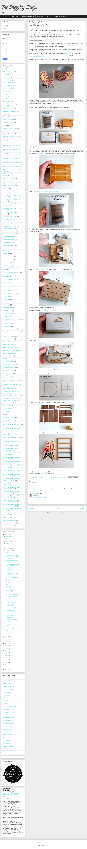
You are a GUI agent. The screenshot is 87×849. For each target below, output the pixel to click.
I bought (38, 191)
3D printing (6, 74)
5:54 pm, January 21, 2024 (39, 497)
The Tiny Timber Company (41, 269)
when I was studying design (67, 45)
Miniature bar (6, 305)
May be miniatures (8, 296)
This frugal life (7, 406)
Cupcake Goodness (8, 134)
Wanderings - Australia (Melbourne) (12, 428)
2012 (6, 655)
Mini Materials (50, 310)
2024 (6, 534)
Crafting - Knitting (8, 131)
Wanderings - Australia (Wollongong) (13, 441)
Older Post (81, 508)
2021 (6, 634)
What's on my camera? (9, 523)
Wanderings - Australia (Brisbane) (12, 424)
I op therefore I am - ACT (9, 695)
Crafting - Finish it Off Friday (10, 128)
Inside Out (5, 700)
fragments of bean (8, 689)
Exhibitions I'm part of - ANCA (11, 234)
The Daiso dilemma (11, 622)
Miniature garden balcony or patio (12, 319)
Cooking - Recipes (8, 117)
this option (46, 32)
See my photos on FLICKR (62, 16)
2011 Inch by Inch (8, 71)
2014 (6, 650)
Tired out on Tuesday (11, 596)
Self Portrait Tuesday (8, 370)
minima (5, 715)
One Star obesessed (8, 356)
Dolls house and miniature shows (12, 166)
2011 (6, 657)
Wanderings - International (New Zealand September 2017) (11, 505)
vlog (4, 414)
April (7, 543)
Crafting (55, 477)
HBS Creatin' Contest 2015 (10, 248)
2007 (6, 667)
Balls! (7, 584)
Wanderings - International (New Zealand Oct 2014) (11, 496)
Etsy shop (5, 188)
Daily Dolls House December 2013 (12, 136)
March (8, 546)
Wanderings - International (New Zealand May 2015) (11, 483)
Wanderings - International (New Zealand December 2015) (11, 466)
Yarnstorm (5, 752)
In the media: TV (7, 262)
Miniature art (6, 302)
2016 (6, 645)
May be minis (6, 299)
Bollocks (5, 91)
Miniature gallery (7, 316)
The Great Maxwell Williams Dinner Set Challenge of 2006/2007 (12, 399)
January (8, 550)
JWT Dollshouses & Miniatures (51, 191)
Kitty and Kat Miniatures (9, 706)
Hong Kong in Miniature (9, 251)
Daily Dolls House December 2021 (12, 162)
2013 (6, 653)
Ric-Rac (5, 737)
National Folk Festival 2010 (10, 347)
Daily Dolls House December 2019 (12, 154)
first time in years (67, 53)
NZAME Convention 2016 (10, 353)
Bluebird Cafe (7, 88)
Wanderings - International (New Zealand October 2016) (11, 500)
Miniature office (7, 326)
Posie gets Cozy (7, 732)
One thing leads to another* (11, 591)
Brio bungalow (7, 94)
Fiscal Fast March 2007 (9, 242)
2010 (6, 660)
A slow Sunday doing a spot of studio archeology (12, 604)
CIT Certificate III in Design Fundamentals (10, 104)
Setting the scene (8, 373)
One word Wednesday (12, 577)
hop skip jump (6, 692)
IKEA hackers (6, 698)
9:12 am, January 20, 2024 (39, 490)
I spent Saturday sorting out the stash (12, 565)
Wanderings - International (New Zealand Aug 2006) (11, 462)
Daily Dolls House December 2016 (12, 145)
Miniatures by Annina (8, 712)
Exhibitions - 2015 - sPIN (10, 216)
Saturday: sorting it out (12, 608)
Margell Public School (9, 293)
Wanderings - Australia (9, 417)
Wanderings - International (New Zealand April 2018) (11, 457)
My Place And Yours (8, 342)
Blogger (46, 845)
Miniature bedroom (8, 307)
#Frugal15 (6, 68)
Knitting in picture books (9, 279)
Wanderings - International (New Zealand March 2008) (11, 479)
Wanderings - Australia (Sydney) (12, 437)
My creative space (8, 339)
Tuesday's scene (72, 39)
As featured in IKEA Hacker (10, 85)
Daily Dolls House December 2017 (12, 149)
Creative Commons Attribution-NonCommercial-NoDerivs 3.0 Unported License (11, 794)
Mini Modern (6, 709)
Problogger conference (9, 367)
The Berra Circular (8, 746)
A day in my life (7, 77)
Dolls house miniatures (9, 178)
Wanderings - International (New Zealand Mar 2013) (11, 475)
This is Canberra (7, 408)
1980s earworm (45, 473)
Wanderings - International (10, 445)
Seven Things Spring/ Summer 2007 (13, 376)
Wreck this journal (8, 525)
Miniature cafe (7, 310)
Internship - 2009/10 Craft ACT (11, 272)
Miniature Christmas (8, 313)
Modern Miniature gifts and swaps (12, 332)
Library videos (7, 282)
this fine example (35, 32)
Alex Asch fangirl (7, 80)
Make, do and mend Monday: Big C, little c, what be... (12, 556)
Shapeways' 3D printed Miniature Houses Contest (12, 385)
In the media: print (8, 256)
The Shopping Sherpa (19, 7)
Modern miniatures (62, 477)
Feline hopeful (9, 579)
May (7, 541)
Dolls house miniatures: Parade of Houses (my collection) (12, 184)
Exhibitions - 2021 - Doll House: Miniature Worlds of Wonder (11, 227)
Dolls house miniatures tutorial (11, 181)
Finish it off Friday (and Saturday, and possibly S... (12, 612)
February (8, 548)
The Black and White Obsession (11, 396)
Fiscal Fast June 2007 (9, 236)
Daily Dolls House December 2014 (12, 141)
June (7, 539)
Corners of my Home (8, 119)
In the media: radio (8, 259)
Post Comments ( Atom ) (60, 513)
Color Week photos (8, 108)
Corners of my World (8, 122)
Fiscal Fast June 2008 (9, 239)
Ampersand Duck (7, 681)
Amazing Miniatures (8, 678)
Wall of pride (15, 16)
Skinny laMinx (6, 740)
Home (6, 16)
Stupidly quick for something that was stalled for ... (12, 573)
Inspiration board (7, 265)
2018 (6, 641)
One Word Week (7, 359)
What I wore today (8, 517)
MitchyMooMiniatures (8, 717)
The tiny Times (7, 403)
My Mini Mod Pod (7, 720)
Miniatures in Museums (9, 329)
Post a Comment (35, 501)
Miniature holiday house (9, 323)
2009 (6, 662)
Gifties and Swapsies (9, 245)
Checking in (9, 630)
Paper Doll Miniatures (8, 726)
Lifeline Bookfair (7, 285)
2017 (6, 643)
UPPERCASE (6, 749)
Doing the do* (9, 582)
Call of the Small (7, 683)
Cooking (5, 114)
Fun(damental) (10, 628)
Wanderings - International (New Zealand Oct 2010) (11, 492)
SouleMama (6, 743)
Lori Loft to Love (7, 288)
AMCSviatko (36, 493)
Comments (7, 28)
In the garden (6, 253)
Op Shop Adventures (8, 361)
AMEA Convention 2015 (9, 82)
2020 (6, 636)
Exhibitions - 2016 (8, 224)
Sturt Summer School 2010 (10, 388)
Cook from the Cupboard (9, 111)
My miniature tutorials (28, 16)
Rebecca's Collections (9, 734)
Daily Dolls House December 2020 (12, 158)
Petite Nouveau (7, 729)
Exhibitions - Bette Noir (9, 231)
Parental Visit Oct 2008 (9, 364)
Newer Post (32, 508)
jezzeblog (5, 703)
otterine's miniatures (8, 723)
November (9, 536)
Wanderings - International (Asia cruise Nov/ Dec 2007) (11, 449)
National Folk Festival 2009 (10, 344)
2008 (6, 664)
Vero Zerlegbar (7, 411)
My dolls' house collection (44, 16)
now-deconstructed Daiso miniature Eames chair (62, 29)
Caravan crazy (7, 101)
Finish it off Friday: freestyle (11, 568)
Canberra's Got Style (8, 686)
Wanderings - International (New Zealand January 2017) (11, 470)
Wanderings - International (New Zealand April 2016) (11, 453)
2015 (6, 648)
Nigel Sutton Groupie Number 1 (11, 350)
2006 (6, 669)
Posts (6, 25)
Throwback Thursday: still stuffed (11, 616)
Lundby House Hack (8, 290)
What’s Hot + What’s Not (9, 520)
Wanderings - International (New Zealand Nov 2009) (11, 488)
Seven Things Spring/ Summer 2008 (13, 380)
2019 (6, 638)
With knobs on (10, 552)
